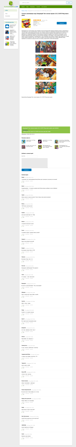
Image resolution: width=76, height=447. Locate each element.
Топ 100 (38, 6)
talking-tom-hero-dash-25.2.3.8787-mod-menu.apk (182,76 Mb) (36, 131)
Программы (7, 16)
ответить (23, 182)
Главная (23, 6)
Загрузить (61, 23)
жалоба (31, 182)
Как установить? (25, 130)
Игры (6, 13)
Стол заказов (44, 6)
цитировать (27, 182)
